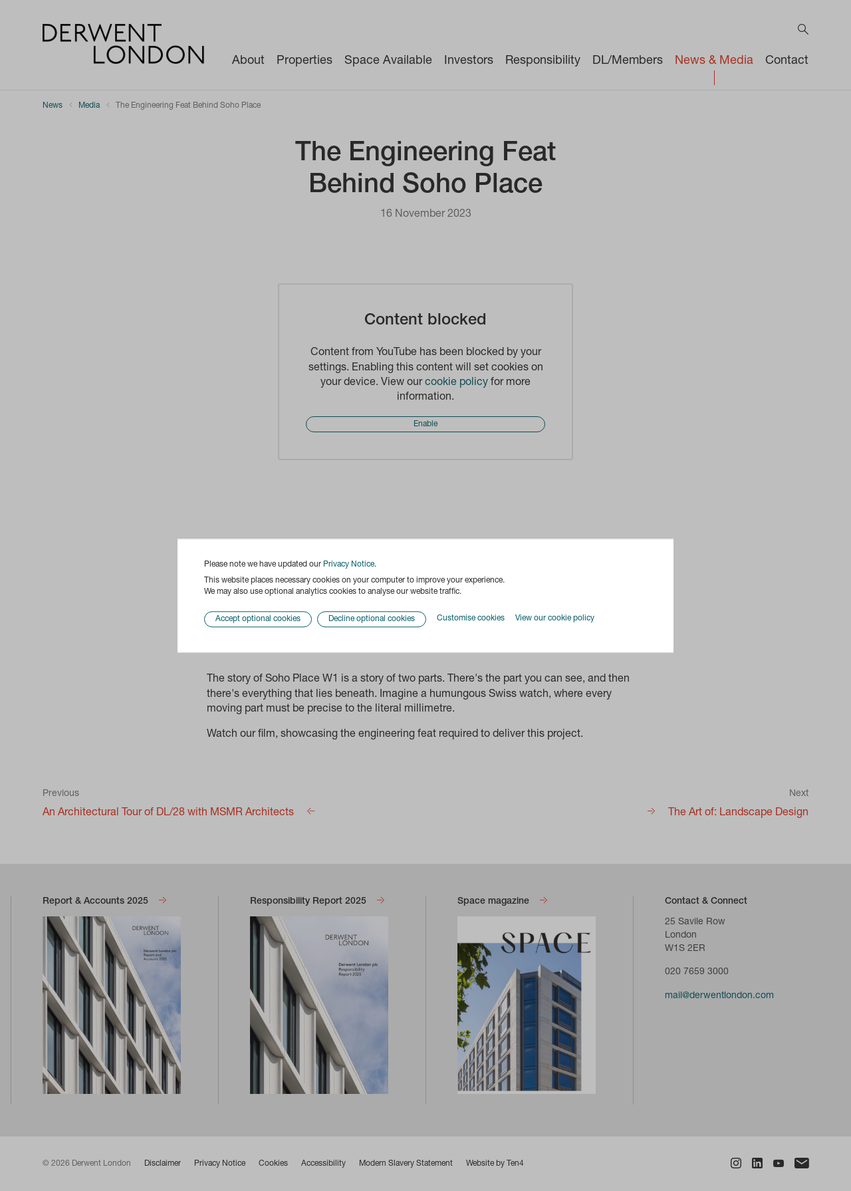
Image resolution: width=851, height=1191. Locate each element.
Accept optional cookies (258, 619)
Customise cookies (471, 619)
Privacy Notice (348, 565)
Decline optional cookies (371, 619)
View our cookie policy (554, 619)
